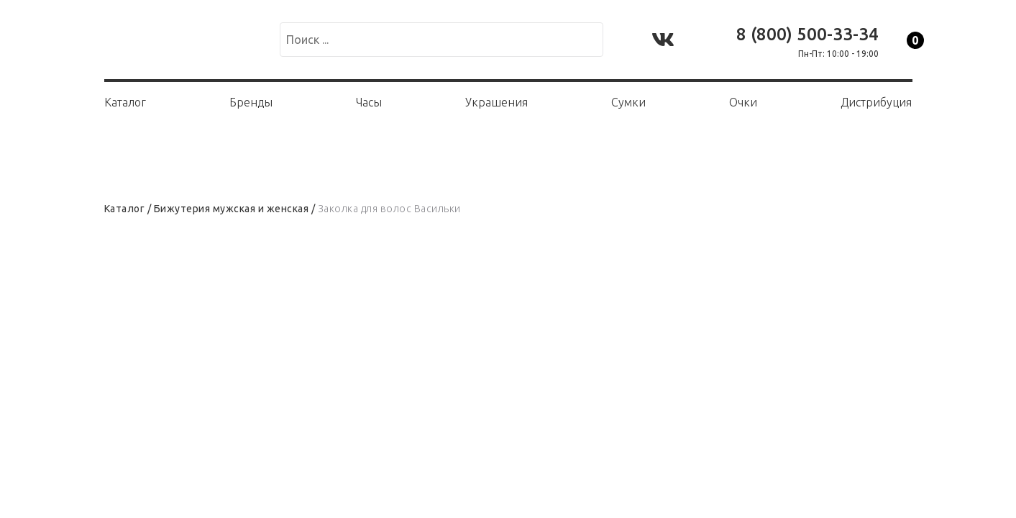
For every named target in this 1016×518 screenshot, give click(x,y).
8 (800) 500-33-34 (807, 34)
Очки (743, 102)
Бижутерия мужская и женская (231, 208)
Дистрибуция (876, 102)
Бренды (251, 102)
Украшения (496, 102)
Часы (369, 102)
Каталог (125, 102)
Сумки (628, 102)
